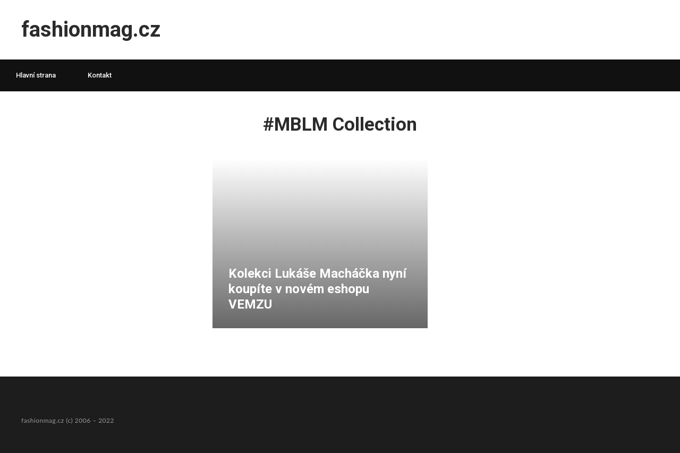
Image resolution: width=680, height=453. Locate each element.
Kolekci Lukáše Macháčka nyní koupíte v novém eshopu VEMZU (317, 289)
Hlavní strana (36, 75)
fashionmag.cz (90, 29)
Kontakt (100, 75)
